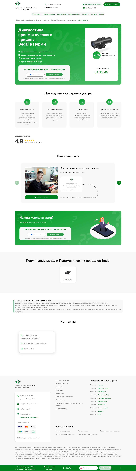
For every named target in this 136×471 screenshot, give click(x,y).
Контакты (94, 14)
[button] (119, 183)
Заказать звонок (111, 4)
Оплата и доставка (74, 14)
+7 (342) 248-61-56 (54, 4)
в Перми (33, 8)
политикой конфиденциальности (57, 78)
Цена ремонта (61, 14)
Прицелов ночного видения (110, 431)
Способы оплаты (61, 409)
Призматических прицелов (65, 434)
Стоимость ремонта (62, 380)
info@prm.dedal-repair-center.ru (33, 343)
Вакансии (85, 14)
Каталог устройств (49, 14)
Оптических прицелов (63, 431)
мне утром (51, 7)
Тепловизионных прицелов (87, 434)
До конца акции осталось (49, 468)
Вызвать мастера (41, 197)
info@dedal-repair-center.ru (28, 404)
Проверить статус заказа (92, 4)
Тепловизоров (83, 431)
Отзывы (101, 14)
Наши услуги (60, 400)
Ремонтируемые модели (64, 396)
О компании (36, 14)
